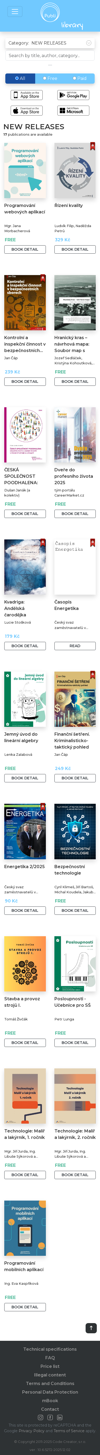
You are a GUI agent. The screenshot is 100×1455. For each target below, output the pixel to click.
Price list (50, 1366)
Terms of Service (69, 1430)
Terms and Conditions (50, 1383)
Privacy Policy (32, 1430)
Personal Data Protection (50, 1392)
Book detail (24, 249)
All (20, 78)
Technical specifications (50, 1349)
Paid (80, 78)
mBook (50, 1400)
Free (50, 78)
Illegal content (50, 1375)
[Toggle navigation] (14, 11)
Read (75, 645)
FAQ (50, 1357)
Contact (50, 1409)
